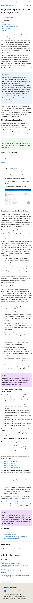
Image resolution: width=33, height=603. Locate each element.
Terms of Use (6, 598)
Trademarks (12, 598)
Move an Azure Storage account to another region (16, 536)
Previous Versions (14, 594)
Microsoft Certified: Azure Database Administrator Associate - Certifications (15, 571)
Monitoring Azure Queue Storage (12, 465)
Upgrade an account (6, 24)
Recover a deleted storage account (12, 538)
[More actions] (30, 5)
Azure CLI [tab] (13, 164)
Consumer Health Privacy (21, 596)
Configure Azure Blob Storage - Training (10, 563)
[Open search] (26, 2)
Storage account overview (10, 532)
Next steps (4, 30)
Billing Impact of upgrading (8, 22)
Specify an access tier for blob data (10, 26)
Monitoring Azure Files (9, 463)
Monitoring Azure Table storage (12, 467)
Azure (6, 5)
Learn (2, 5)
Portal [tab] (3, 164)
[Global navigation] (1, 2)
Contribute (5, 596)
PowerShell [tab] (7, 164)
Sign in (30, 2)
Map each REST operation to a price (20, 498)
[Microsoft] (16, 2)
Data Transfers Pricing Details (10, 384)
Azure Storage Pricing (15, 380)
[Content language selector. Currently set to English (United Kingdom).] (10, 587)
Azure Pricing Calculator (12, 143)
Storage (11, 5)
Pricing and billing (6, 28)
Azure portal (15, 168)
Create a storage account (10, 534)
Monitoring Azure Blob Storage (11, 461)
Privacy (11, 596)
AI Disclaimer (6, 594)
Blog (21, 594)
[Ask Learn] (28, 5)
